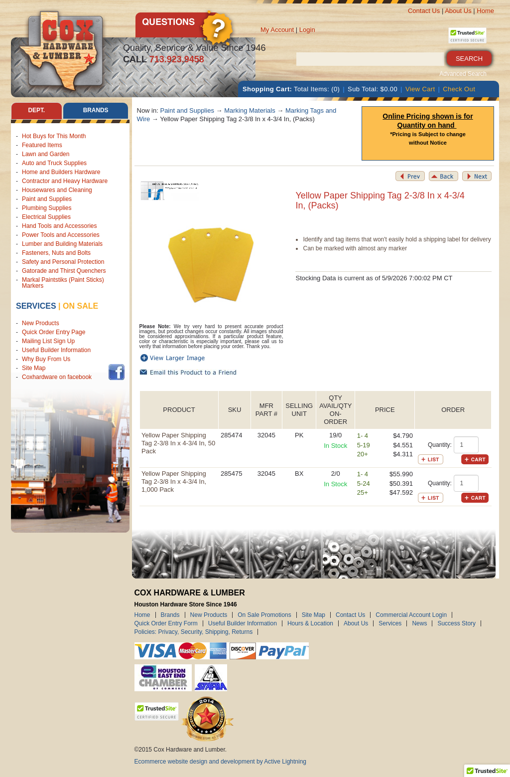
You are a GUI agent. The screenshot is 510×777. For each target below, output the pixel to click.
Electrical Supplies (46, 216)
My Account (277, 29)
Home (485, 10)
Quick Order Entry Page (53, 332)
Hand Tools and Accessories (59, 225)
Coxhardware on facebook (58, 377)
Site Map (33, 368)
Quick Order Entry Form (166, 623)
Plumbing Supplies (46, 207)
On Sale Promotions (264, 614)
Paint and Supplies (47, 198)
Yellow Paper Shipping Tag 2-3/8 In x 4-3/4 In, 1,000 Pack (173, 481)
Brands (170, 614)
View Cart (420, 89)
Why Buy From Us (46, 359)
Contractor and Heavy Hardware (65, 181)
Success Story (456, 623)
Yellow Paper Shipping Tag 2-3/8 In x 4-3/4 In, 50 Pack (178, 443)
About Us (458, 10)
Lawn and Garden (45, 154)
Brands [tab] (96, 110)
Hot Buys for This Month (54, 136)
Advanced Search (463, 73)
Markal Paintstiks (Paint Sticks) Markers (63, 282)
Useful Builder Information (56, 350)
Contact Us (424, 10)
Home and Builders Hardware (61, 172)
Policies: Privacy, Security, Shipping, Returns (193, 631)
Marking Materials (249, 110)
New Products (40, 323)
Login (307, 29)
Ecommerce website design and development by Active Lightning (220, 761)
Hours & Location (310, 623)
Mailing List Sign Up (48, 341)
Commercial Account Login (411, 614)
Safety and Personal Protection (63, 261)
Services (36, 306)
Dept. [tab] (36, 110)
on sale (80, 306)
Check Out (459, 89)
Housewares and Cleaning (57, 190)
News (419, 623)
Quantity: (440, 444)
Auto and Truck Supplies (54, 163)
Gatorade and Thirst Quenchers (64, 270)
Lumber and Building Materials (62, 243)
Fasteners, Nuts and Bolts (56, 252)
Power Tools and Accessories (61, 234)
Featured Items (42, 145)
